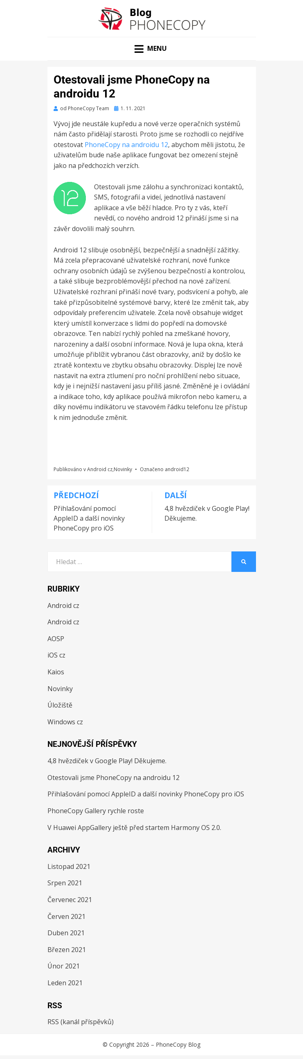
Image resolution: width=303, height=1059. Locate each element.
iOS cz (56, 655)
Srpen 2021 (64, 882)
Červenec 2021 (69, 899)
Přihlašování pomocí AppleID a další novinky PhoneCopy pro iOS (145, 793)
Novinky (123, 469)
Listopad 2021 (68, 866)
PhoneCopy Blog (178, 1044)
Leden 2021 (65, 982)
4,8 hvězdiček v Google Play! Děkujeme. (106, 760)
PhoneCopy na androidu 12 (126, 144)
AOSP (55, 638)
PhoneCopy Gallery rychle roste (95, 810)
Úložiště (59, 705)
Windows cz (65, 721)
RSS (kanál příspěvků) (80, 1021)
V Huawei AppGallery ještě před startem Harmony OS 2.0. (134, 827)
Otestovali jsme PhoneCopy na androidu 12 (113, 777)
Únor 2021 (63, 966)
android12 (177, 469)
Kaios (55, 671)
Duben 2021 (66, 932)
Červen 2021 (66, 916)
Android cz (99, 469)
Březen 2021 (66, 949)
